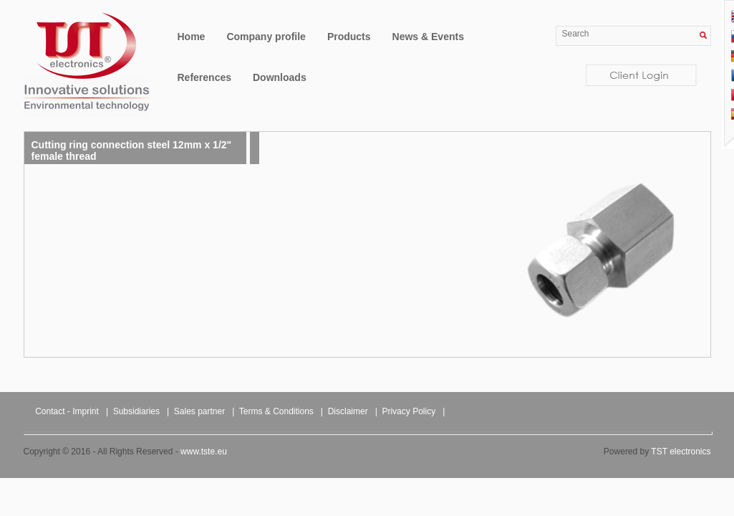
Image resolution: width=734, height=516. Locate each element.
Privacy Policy (408, 411)
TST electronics (680, 451)
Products (349, 36)
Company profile (265, 36)
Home (192, 36)
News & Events (428, 36)
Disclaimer (348, 411)
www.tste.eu (203, 451)
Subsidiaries (136, 411)
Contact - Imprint (67, 411)
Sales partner (199, 411)
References (205, 77)
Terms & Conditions (276, 411)
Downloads (279, 77)
